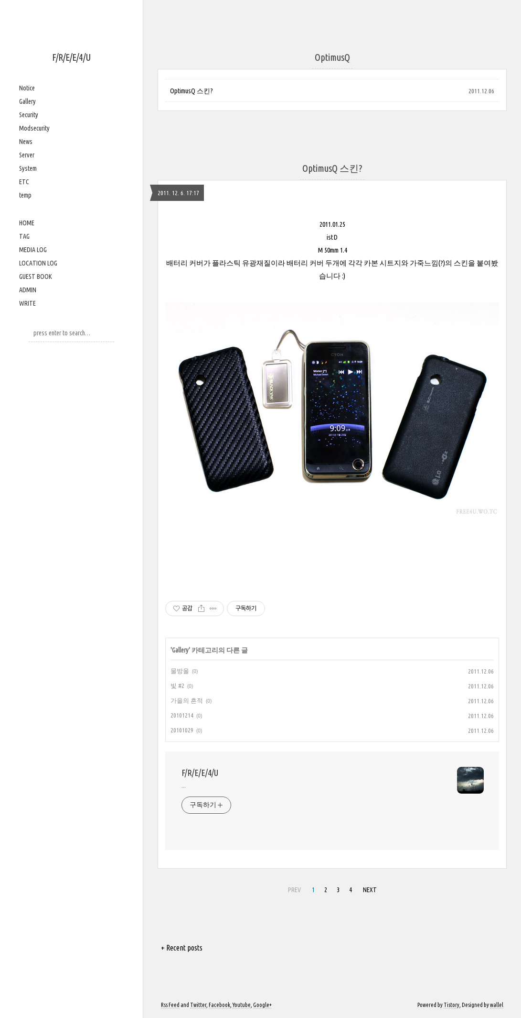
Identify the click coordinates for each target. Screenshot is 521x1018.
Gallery (27, 101)
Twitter (198, 1005)
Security (28, 115)
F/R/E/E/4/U (71, 57)
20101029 (181, 730)
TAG (24, 236)
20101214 (181, 715)
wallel (496, 1005)
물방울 (179, 670)
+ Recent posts (181, 947)
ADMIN (27, 290)
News (25, 141)
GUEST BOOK (35, 276)
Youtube (242, 1005)
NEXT (370, 890)
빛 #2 (177, 685)
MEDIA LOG (33, 250)
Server (26, 155)
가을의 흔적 (186, 700)
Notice (27, 88)
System (28, 168)
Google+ (262, 1005)
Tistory (451, 1005)
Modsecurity (34, 128)
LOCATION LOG (38, 263)
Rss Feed (170, 1005)
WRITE (27, 303)
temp (25, 195)
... (183, 785)
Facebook (219, 1005)
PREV (294, 890)
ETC (24, 182)
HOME (26, 223)
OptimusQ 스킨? (191, 91)
